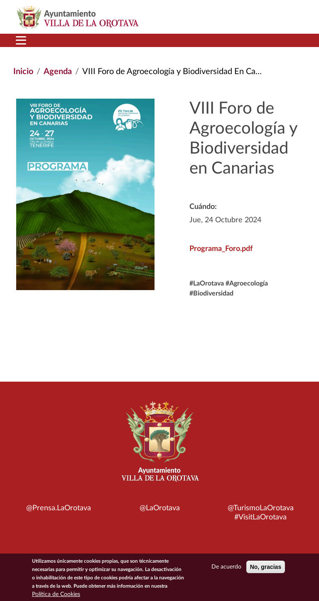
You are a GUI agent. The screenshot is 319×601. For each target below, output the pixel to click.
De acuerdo (226, 568)
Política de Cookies (56, 596)
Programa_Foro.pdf (221, 249)
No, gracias (265, 568)
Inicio (23, 71)
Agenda (58, 71)
